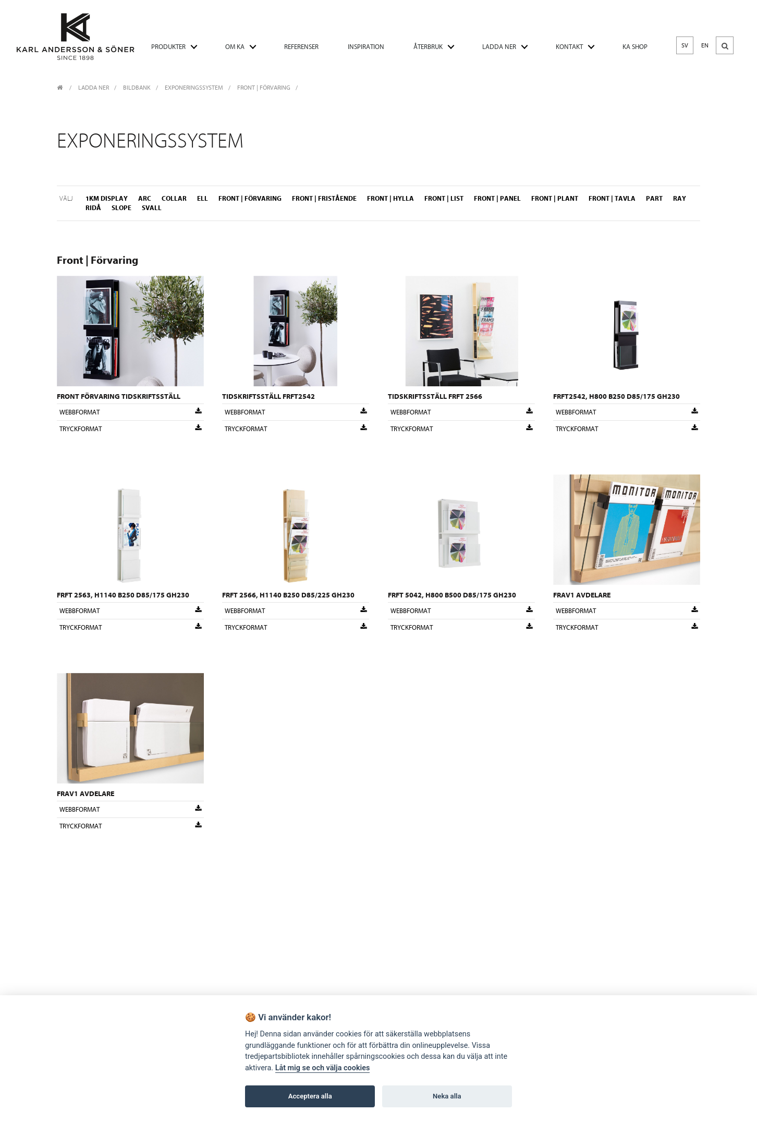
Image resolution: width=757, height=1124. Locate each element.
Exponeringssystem (194, 87)
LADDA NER (499, 47)
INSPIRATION (366, 47)
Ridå (93, 208)
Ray (679, 198)
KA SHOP (635, 47)
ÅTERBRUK (428, 47)
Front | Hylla (390, 198)
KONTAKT (569, 47)
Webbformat (130, 412)
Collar (174, 198)
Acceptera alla (310, 1096)
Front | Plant (554, 198)
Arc (144, 198)
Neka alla (447, 1096)
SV (684, 45)
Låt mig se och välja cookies (322, 1068)
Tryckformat (130, 428)
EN (705, 45)
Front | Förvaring (263, 87)
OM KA (235, 47)
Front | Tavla (612, 198)
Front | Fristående (324, 198)
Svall (152, 208)
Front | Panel (497, 198)
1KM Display (107, 198)
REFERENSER (301, 47)
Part (654, 198)
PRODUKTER (168, 47)
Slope (121, 208)
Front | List (443, 198)
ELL (202, 198)
